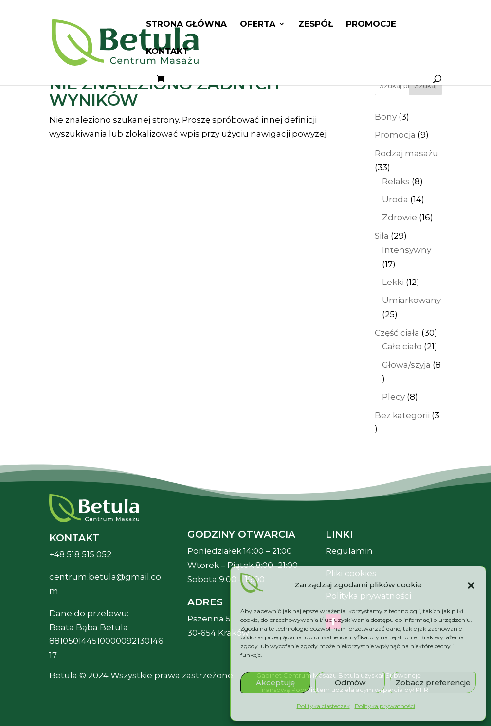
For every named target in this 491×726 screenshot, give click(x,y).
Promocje (371, 24)
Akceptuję (275, 682)
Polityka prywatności (385, 705)
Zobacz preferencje (433, 682)
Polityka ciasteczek (323, 705)
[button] (471, 585)
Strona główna (186, 24)
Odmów (350, 682)
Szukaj (425, 85)
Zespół (315, 24)
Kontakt (167, 52)
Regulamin (349, 551)
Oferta (257, 24)
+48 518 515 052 (80, 554)
